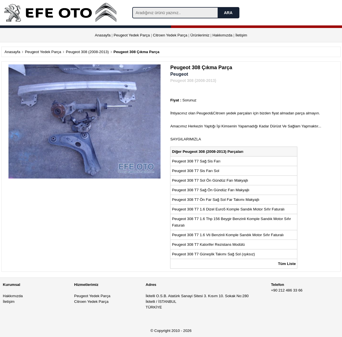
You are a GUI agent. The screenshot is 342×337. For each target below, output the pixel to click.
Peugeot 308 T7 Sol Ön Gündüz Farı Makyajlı (210, 180)
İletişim (241, 35)
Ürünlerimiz (199, 35)
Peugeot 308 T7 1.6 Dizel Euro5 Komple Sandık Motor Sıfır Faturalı (228, 209)
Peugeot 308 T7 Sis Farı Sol (195, 171)
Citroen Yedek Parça (170, 35)
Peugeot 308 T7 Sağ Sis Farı (196, 161)
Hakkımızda (222, 35)
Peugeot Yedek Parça (132, 35)
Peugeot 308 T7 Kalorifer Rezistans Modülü (208, 244)
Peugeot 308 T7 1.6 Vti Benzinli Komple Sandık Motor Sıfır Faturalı (228, 235)
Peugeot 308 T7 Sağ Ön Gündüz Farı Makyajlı (210, 190)
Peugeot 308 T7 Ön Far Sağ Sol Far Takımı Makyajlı (216, 199)
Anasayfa (103, 35)
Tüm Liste (287, 264)
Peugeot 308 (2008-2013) (87, 52)
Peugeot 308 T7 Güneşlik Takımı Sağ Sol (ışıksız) (214, 254)
